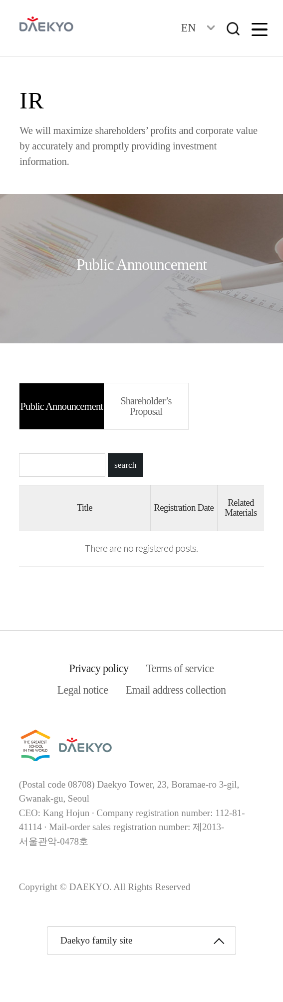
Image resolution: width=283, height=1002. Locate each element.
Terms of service (180, 668)
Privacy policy (99, 668)
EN (188, 27)
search (125, 465)
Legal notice (82, 690)
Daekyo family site (96, 940)
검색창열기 (233, 28)
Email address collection (175, 690)
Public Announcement (61, 406)
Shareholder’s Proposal (146, 405)
